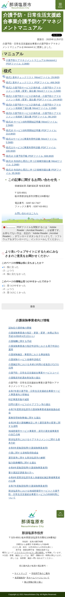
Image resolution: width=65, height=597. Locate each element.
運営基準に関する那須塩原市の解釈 (26, 457)
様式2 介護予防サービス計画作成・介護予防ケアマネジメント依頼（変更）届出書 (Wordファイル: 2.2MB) (33, 89)
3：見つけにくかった (14, 292)
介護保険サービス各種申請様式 (24, 359)
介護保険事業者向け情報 (32, 320)
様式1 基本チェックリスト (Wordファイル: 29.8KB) (32, 77)
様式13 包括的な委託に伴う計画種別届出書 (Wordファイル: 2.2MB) (34, 163)
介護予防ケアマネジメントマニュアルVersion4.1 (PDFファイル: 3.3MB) (31, 62)
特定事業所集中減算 (18, 399)
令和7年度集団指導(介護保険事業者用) (28, 486)
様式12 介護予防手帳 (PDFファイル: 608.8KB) (30, 156)
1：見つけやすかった (14, 285)
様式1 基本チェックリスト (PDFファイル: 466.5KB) (33, 82)
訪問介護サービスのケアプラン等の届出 (29, 404)
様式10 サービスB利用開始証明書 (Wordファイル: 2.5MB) (32, 123)
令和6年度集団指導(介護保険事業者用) (28, 467)
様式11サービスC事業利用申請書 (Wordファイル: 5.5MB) (31, 141)
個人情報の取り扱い (33, 582)
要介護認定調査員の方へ (21, 472)
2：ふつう (8, 270)
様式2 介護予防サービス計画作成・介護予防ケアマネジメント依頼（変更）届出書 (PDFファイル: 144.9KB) (34, 98)
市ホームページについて (38, 578)
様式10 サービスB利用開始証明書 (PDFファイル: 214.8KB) (31, 132)
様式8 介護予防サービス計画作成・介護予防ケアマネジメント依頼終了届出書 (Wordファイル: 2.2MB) (33, 106)
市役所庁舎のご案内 (40, 573)
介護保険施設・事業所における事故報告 (29, 354)
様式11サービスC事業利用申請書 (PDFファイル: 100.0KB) (31, 149)
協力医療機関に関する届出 (22, 462)
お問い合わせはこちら (26, 213)
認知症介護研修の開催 (19, 327)
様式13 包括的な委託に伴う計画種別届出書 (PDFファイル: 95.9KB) (33, 171)
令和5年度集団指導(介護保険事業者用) (28, 448)
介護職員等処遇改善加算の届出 (24, 377)
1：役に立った (10, 267)
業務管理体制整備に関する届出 (24, 417)
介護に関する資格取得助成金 (23, 452)
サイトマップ (20, 573)
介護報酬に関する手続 (20, 341)
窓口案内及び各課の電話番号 (32, 566)
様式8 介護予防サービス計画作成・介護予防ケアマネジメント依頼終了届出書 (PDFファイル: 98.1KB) (33, 115)
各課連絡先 (20, 578)
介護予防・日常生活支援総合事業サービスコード (33, 372)
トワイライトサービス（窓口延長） (29, 553)
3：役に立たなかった (14, 274)
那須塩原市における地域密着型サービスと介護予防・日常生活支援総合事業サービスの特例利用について (33, 494)
